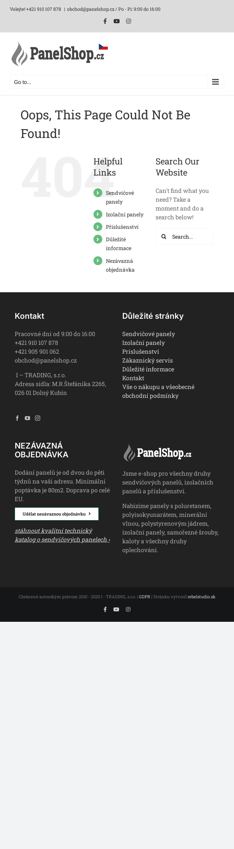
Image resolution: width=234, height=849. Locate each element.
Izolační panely (124, 214)
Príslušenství (140, 351)
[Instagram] (37, 418)
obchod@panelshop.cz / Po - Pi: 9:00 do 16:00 (113, 9)
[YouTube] (27, 418)
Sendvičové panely (148, 334)
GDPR (144, 597)
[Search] (164, 236)
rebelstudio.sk (201, 597)
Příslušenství (122, 226)
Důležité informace (148, 369)
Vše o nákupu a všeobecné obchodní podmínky (158, 391)
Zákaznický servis (147, 360)
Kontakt (133, 378)
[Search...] (184, 236)
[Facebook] (17, 418)
